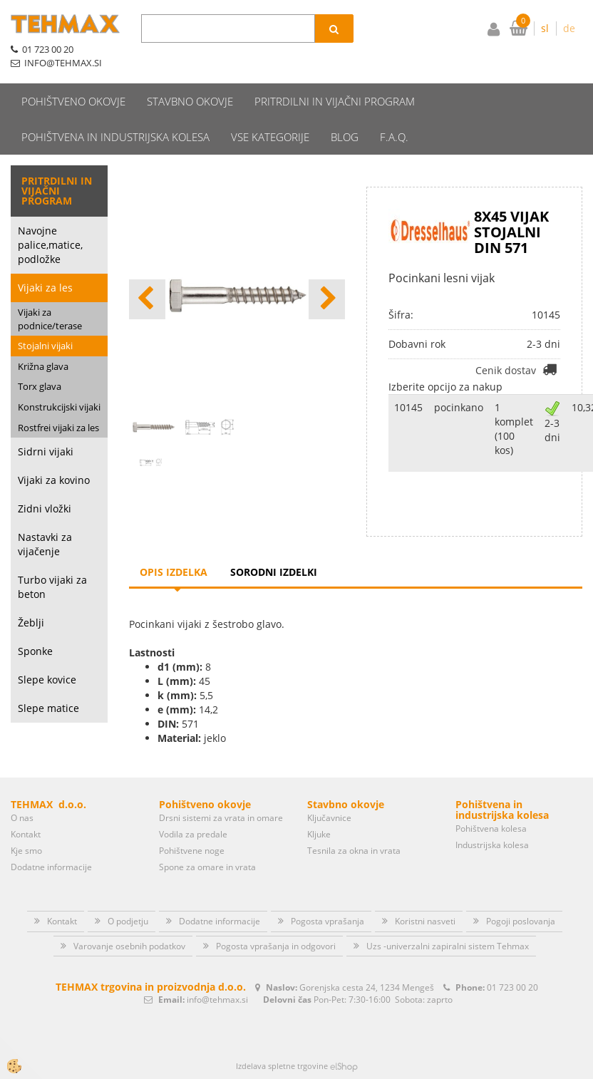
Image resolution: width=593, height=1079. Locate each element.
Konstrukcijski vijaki (59, 407)
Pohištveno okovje (73, 101)
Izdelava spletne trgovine (282, 1065)
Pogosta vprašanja (327, 921)
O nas (22, 818)
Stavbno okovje (190, 101)
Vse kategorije (270, 137)
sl (545, 28)
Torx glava (39, 386)
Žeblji (31, 622)
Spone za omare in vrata (207, 867)
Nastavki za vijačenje (45, 544)
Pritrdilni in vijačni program (334, 101)
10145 (408, 407)
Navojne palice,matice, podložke (50, 245)
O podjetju (128, 921)
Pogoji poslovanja (520, 921)
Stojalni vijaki (45, 345)
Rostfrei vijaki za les (58, 427)
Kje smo (26, 851)
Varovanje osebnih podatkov (129, 946)
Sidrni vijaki (45, 451)
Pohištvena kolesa (491, 828)
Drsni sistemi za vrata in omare (221, 818)
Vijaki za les (45, 287)
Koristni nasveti (425, 921)
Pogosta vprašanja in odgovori (276, 946)
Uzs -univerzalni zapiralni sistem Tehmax (447, 946)
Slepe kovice (47, 679)
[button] (327, 299)
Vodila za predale (193, 834)
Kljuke (319, 834)
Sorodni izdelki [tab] (273, 572)
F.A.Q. (394, 137)
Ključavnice (329, 818)
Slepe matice (48, 708)
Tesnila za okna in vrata (354, 851)
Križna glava (43, 366)
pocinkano (458, 407)
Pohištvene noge (192, 851)
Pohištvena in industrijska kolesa (115, 137)
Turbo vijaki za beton (52, 587)
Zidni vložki (44, 508)
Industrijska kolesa (492, 845)
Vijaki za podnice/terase (50, 319)
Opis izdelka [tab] (173, 572)
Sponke (35, 651)
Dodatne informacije (51, 867)
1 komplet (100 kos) (514, 429)
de (569, 28)
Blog (345, 137)
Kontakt (26, 834)
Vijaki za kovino (54, 480)
